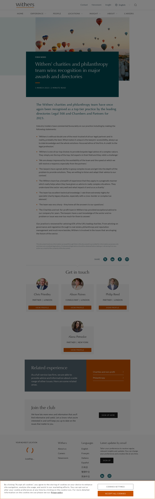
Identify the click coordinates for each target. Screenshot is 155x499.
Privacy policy (57, 492)
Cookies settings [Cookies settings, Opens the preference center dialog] (115, 487)
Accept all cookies (115, 494)
